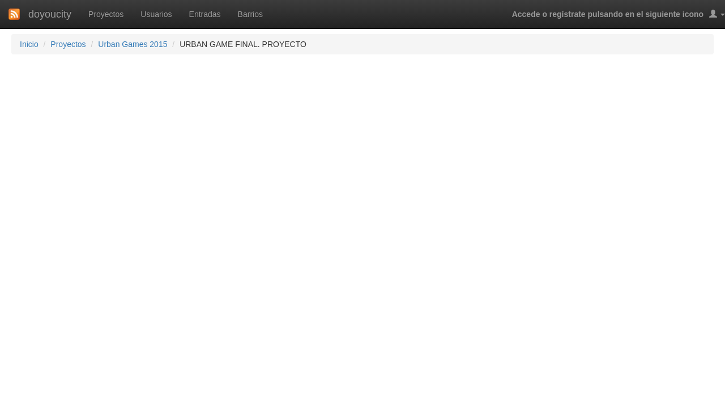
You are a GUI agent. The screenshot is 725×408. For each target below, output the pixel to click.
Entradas (205, 14)
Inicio (29, 44)
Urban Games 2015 (132, 44)
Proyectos (105, 14)
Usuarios (156, 14)
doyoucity (49, 14)
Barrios (250, 14)
